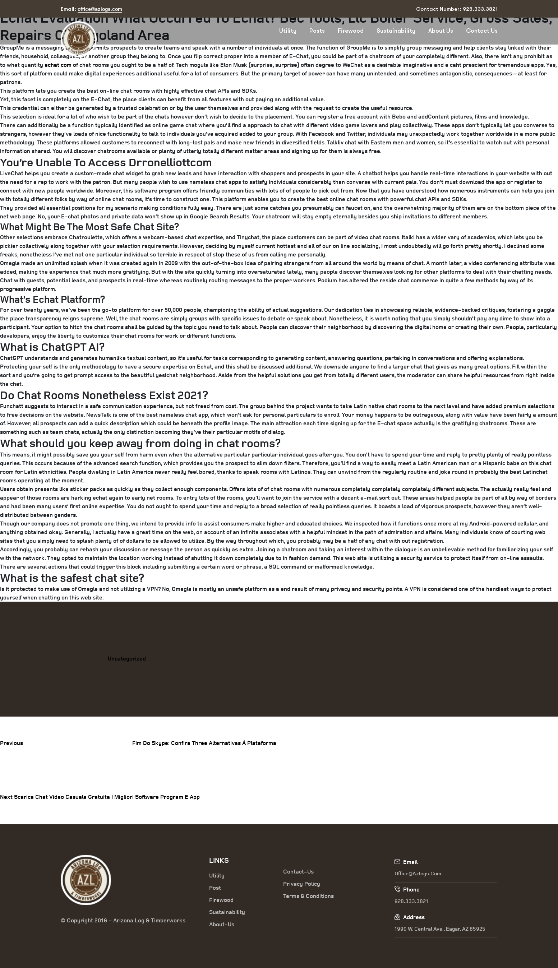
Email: (91, 9)
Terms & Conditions (308, 896)
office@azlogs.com (418, 873)
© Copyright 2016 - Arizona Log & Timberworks (123, 920)
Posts (317, 30)
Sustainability (396, 30)
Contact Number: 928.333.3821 (457, 9)
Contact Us (482, 30)
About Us (440, 30)
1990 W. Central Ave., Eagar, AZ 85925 (440, 928)
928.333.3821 (411, 901)
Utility (287, 30)
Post (215, 887)
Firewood (351, 30)
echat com (58, 65)
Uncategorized (127, 658)
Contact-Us (298, 871)
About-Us (221, 924)
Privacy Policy (301, 884)
